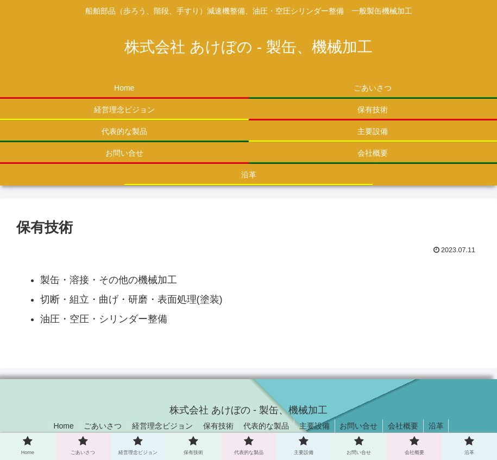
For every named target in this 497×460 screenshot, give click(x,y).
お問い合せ (361, 425)
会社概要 (407, 425)
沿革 (441, 425)
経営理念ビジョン (159, 425)
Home (58, 425)
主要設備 (315, 425)
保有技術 (217, 425)
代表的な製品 (266, 425)
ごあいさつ (99, 425)
